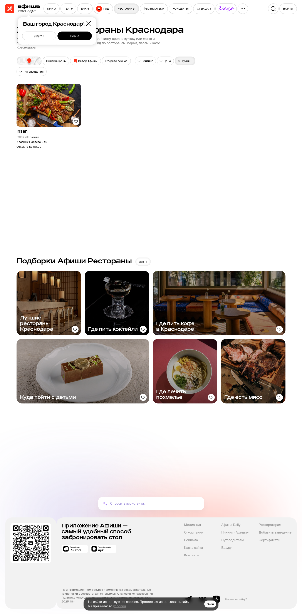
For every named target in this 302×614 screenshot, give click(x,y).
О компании (193, 532)
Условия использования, (136, 594)
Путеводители (232, 540)
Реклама (191, 540)
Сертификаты (269, 540)
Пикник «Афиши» (234, 532)
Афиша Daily (230, 525)
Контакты (191, 555)
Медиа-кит (192, 525)
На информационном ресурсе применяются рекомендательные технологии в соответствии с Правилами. (107, 592)
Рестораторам (270, 525)
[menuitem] (52, 8)
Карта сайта (193, 547)
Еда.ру (226, 547)
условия (119, 606)
